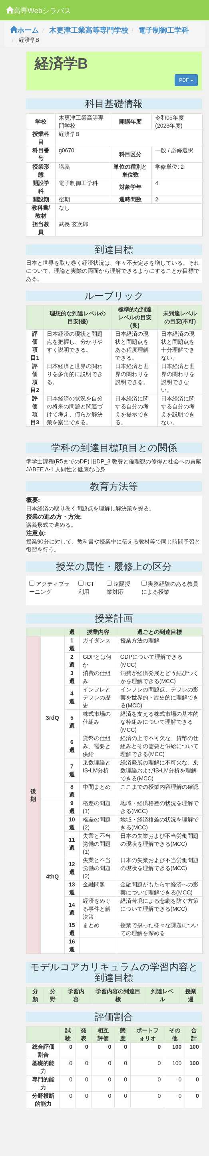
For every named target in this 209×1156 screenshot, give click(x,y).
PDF (186, 80)
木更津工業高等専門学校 (88, 30)
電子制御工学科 (163, 30)
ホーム (24, 30)
